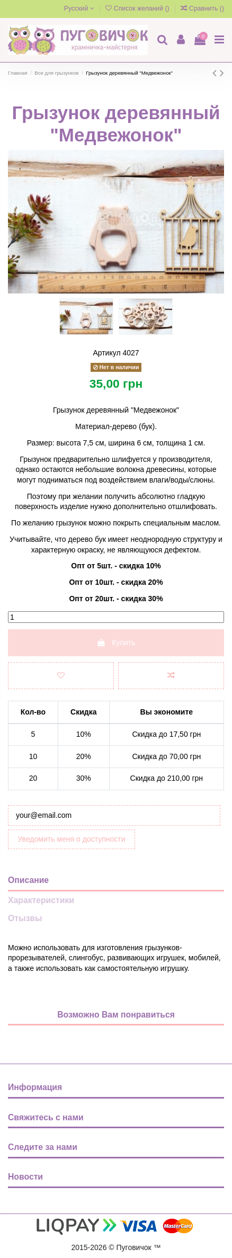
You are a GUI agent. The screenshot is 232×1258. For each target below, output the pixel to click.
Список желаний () (138, 8)
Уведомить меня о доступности (72, 839)
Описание (28, 880)
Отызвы (25, 918)
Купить (115, 642)
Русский (79, 8)
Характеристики (41, 900)
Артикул (106, 353)
